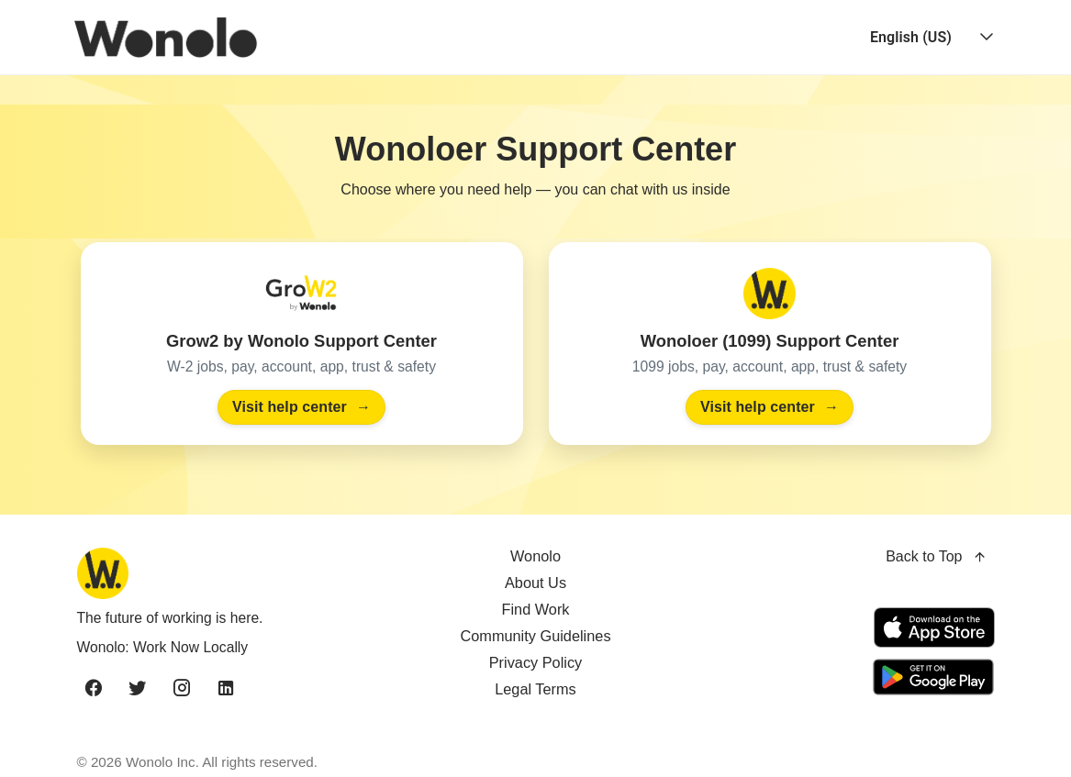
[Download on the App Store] (934, 627)
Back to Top (936, 557)
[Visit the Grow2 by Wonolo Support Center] (302, 343)
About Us (535, 582)
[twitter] (137, 688)
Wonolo (535, 556)
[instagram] (181, 688)
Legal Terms (535, 689)
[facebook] (93, 688)
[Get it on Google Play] (930, 677)
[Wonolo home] (225, 573)
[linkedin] (225, 688)
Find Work (535, 609)
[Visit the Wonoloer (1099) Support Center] (770, 343)
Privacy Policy (536, 662)
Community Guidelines (535, 635)
